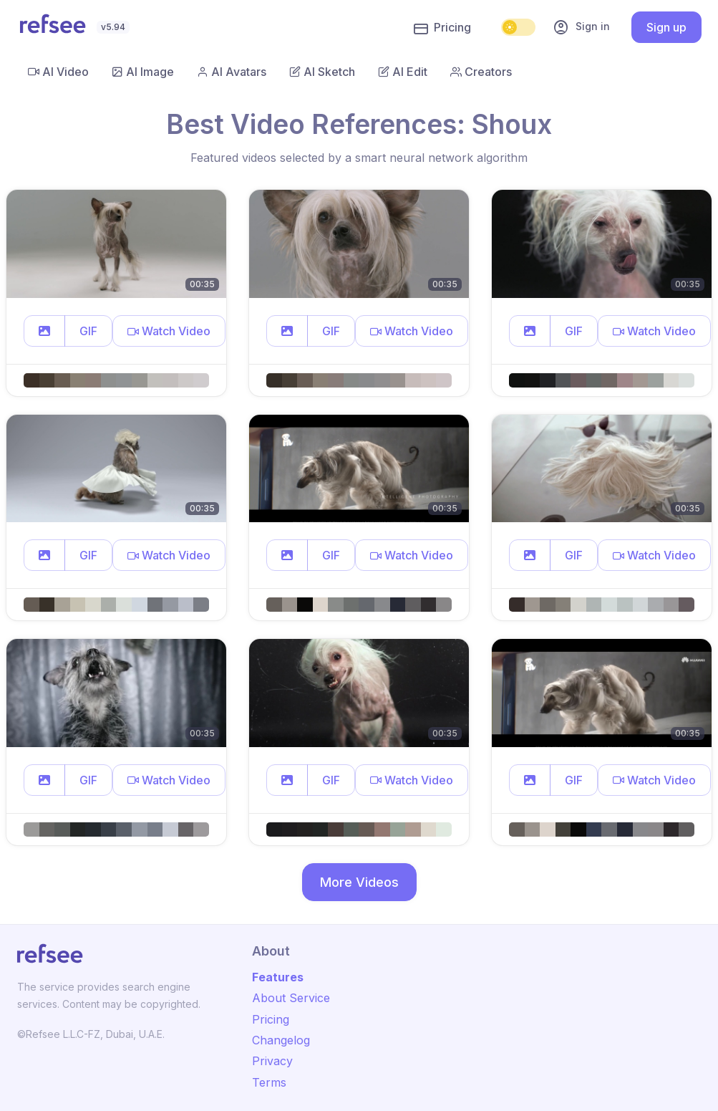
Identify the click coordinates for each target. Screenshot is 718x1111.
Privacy (272, 1061)
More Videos (359, 882)
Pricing (442, 28)
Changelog (281, 1040)
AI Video (58, 71)
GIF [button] (88, 331)
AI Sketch (322, 71)
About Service (291, 998)
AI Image (143, 71)
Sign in (581, 27)
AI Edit (402, 71)
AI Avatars (231, 71)
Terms (269, 1082)
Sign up (666, 27)
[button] (44, 331)
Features (278, 977)
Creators (481, 71)
